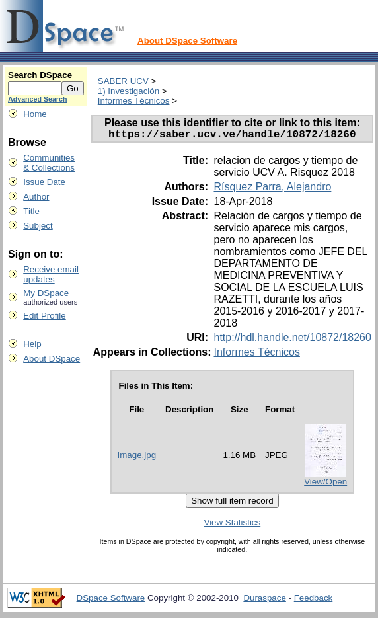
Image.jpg (137, 458)
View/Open (325, 484)
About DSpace (51, 359)
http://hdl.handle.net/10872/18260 (292, 340)
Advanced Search (37, 99)
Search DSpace (40, 75)
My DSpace (46, 293)
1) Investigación (128, 91)
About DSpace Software (187, 41)
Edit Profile (44, 316)
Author (36, 197)
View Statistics (232, 525)
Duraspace (264, 600)
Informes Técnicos (134, 101)
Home (35, 114)
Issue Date (44, 182)
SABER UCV (123, 81)
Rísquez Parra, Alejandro (272, 189)
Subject (37, 226)
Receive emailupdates (51, 274)
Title (31, 211)
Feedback (313, 600)
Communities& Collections (49, 163)
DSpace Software (111, 600)
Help (32, 344)
